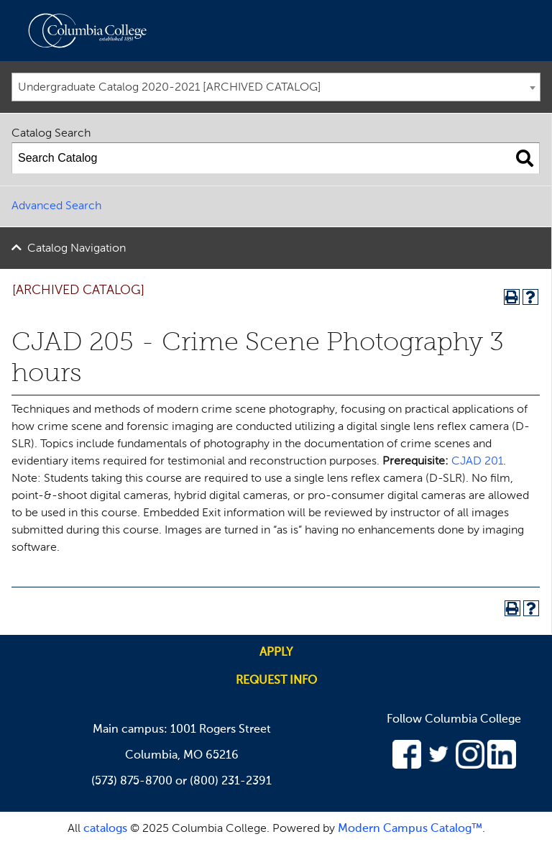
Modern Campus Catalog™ (410, 829)
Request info (276, 681)
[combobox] (276, 87)
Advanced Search (56, 206)
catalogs (105, 829)
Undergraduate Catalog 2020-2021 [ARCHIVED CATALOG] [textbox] (169, 87)
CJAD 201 (477, 461)
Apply (276, 653)
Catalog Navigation (76, 249)
